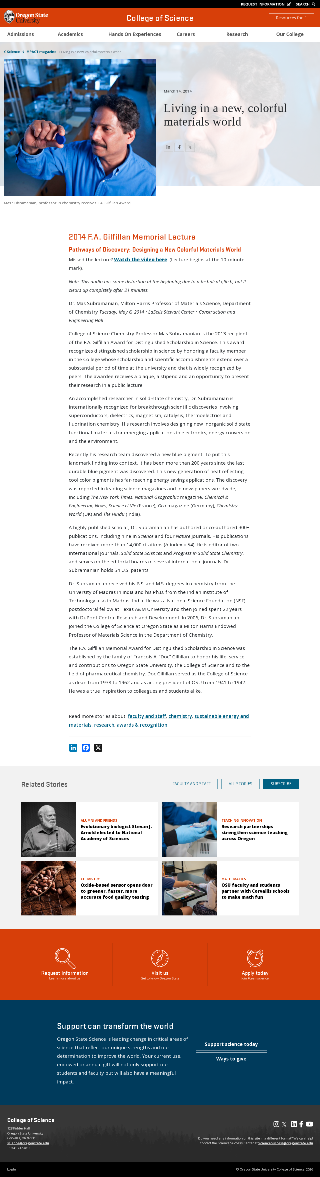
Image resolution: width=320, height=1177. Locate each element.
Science (13, 52)
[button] (231, 1044)
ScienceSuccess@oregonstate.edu (285, 1143)
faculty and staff (147, 716)
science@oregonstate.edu (28, 1143)
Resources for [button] (291, 18)
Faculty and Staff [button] (191, 783)
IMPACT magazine (41, 52)
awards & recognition (142, 725)
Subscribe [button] (281, 783)
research (104, 725)
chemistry (180, 716)
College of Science (160, 17)
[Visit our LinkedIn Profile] (294, 1125)
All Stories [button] (240, 783)
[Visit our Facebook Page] (301, 1125)
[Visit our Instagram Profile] (276, 1125)
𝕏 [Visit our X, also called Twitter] (284, 1123)
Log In (11, 1169)
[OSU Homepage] (26, 22)
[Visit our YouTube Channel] (309, 1125)
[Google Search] (306, 4)
